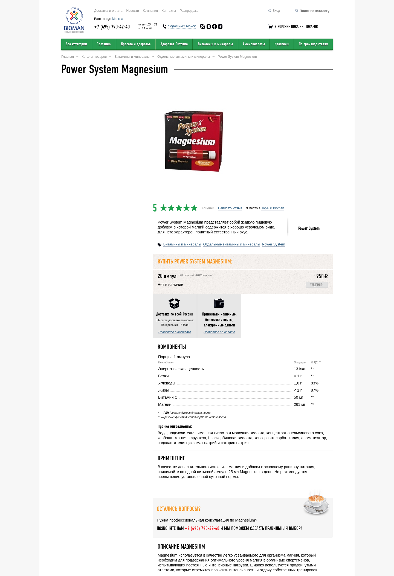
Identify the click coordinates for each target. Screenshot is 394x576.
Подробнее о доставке (83, 242)
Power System (309, 110)
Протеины (104, 44)
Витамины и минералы (215, 44)
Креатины (281, 44)
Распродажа (189, 11)
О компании (71, 538)
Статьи (327, 538)
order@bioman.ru (186, 558)
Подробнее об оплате (128, 242)
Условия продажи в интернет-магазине (167, 538)
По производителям (313, 44)
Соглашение (298, 538)
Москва (117, 19)
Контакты (169, 11)
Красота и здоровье (135, 44)
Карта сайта (223, 538)
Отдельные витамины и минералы (231, 127)
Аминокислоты (254, 44)
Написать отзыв (230, 90)
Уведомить (316, 167)
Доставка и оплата (108, 11)
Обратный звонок (261, 538)
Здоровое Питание (174, 44)
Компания (150, 11)
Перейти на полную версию (82, 561)
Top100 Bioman (272, 90)
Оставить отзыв (108, 538)
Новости (132, 11)
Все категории (76, 44)
